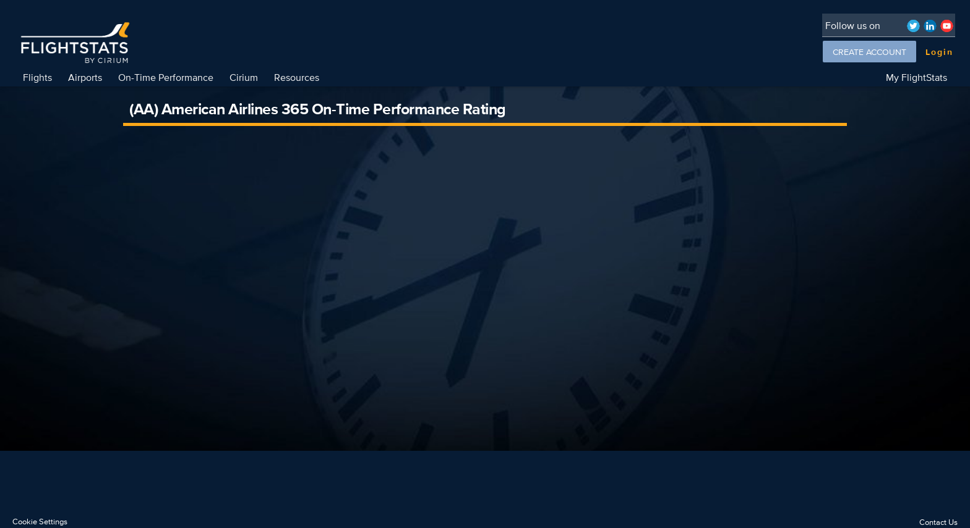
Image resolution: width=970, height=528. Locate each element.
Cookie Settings (39, 521)
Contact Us (938, 522)
